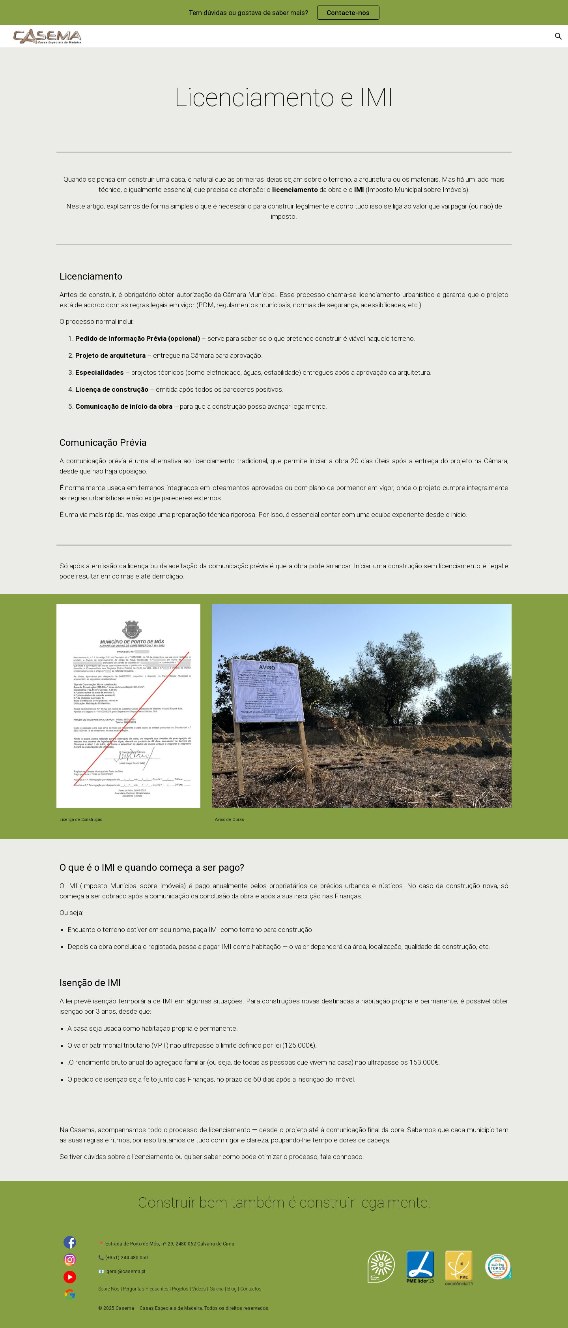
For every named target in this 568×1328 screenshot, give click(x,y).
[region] (284, 12)
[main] (284, 98)
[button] (558, 36)
